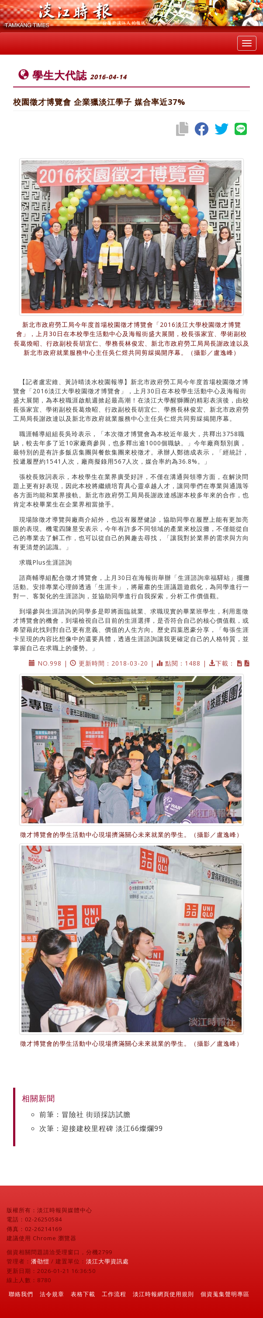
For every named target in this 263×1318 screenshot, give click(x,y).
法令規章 (52, 1294)
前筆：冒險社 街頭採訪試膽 (85, 1114)
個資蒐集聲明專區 (225, 1294)
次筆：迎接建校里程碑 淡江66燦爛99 (101, 1128)
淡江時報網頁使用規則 (163, 1294)
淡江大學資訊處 (107, 1261)
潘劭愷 (40, 1261)
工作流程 (114, 1294)
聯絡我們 (21, 1294)
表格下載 (83, 1294)
